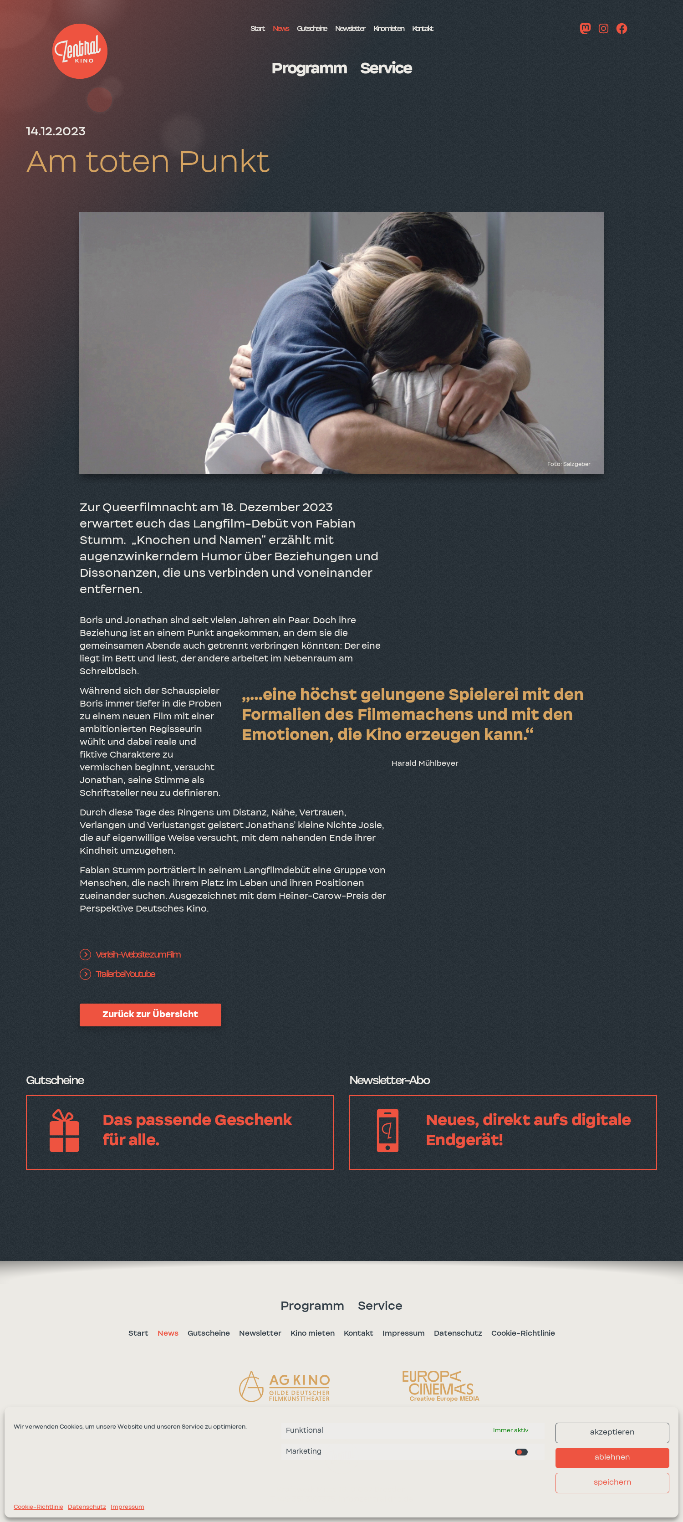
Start (230, 28)
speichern (613, 1482)
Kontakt (448, 28)
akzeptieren (612, 1432)
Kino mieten (402, 28)
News (259, 28)
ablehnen (612, 1457)
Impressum (127, 1507)
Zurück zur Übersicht (150, 1014)
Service (391, 68)
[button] (79, 51)
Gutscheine (300, 28)
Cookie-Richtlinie (38, 1507)
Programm (304, 68)
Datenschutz (87, 1507)
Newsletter (350, 28)
